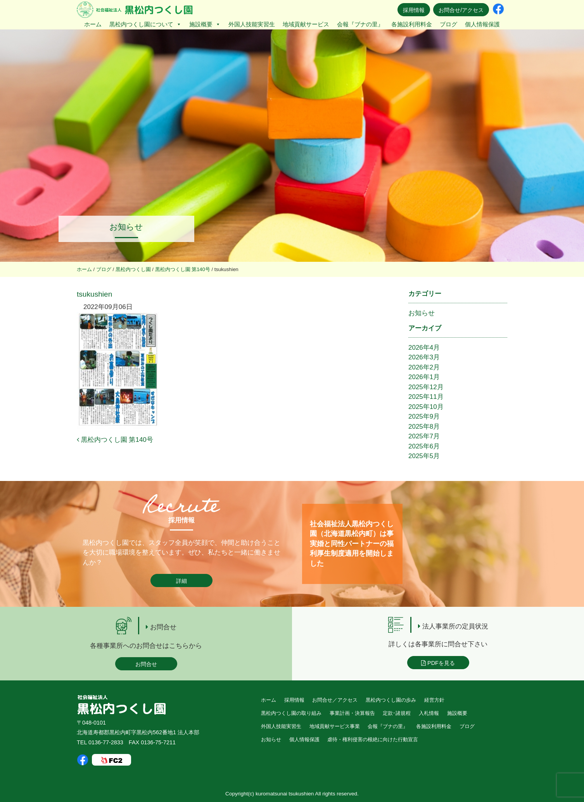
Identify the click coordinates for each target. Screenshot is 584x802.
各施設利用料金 (411, 24)
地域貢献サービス (306, 24)
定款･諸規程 (397, 713)
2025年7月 (424, 436)
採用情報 (414, 10)
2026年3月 (424, 357)
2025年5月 (424, 456)
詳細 (181, 581)
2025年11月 (426, 396)
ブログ (448, 24)
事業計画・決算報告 (352, 713)
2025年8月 (424, 426)
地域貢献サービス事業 (334, 726)
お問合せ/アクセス (461, 10)
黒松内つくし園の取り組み (291, 713)
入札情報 (429, 713)
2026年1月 (424, 377)
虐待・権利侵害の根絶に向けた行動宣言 (372, 739)
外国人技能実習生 (251, 24)
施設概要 (205, 24)
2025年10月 (426, 406)
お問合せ (146, 664)
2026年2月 (424, 367)
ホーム (93, 24)
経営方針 (434, 700)
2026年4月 (424, 347)
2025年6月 (424, 446)
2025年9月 (424, 416)
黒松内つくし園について (145, 24)
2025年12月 (426, 387)
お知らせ (421, 313)
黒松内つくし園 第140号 (115, 439)
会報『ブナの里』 (360, 24)
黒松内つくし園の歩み (391, 700)
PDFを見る (438, 663)
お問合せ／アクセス (335, 700)
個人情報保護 (482, 24)
